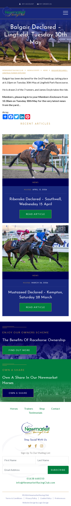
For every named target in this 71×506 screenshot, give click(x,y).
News (35, 182)
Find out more (19, 350)
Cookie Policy (45, 498)
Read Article (35, 214)
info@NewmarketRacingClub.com (35, 482)
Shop (42, 408)
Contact (55, 408)
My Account (26, 4)
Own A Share (18, 393)
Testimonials (35, 412)
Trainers (28, 408)
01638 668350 (35, 478)
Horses (14, 408)
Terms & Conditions (14, 498)
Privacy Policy (31, 498)
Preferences (60, 498)
